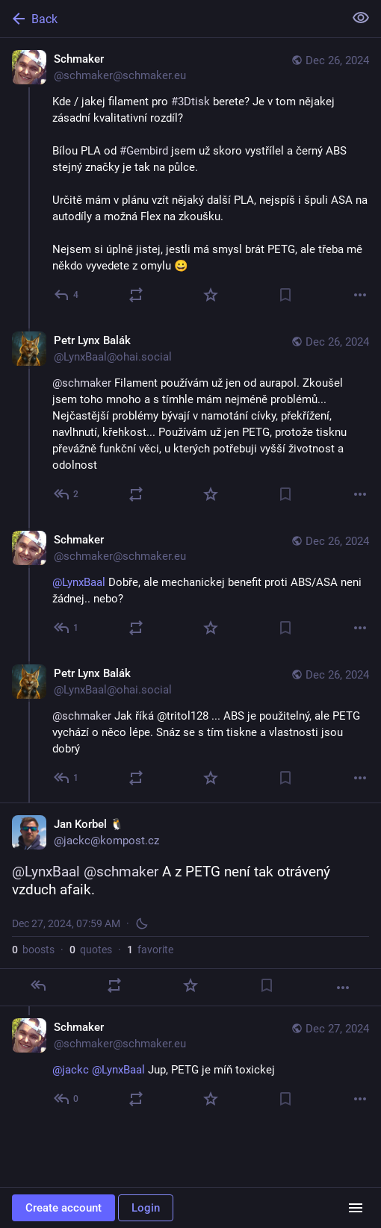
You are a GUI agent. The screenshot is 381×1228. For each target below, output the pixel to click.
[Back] (170, 18)
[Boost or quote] (136, 295)
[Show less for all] (361, 18)
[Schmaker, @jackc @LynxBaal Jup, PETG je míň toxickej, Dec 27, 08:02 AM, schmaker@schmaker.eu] (190, 1064)
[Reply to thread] (66, 494)
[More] (360, 295)
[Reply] (66, 295)
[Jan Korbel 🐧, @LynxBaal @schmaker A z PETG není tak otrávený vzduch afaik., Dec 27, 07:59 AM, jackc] (190, 904)
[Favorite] (211, 295)
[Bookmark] (285, 295)
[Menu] (355, 1208)
